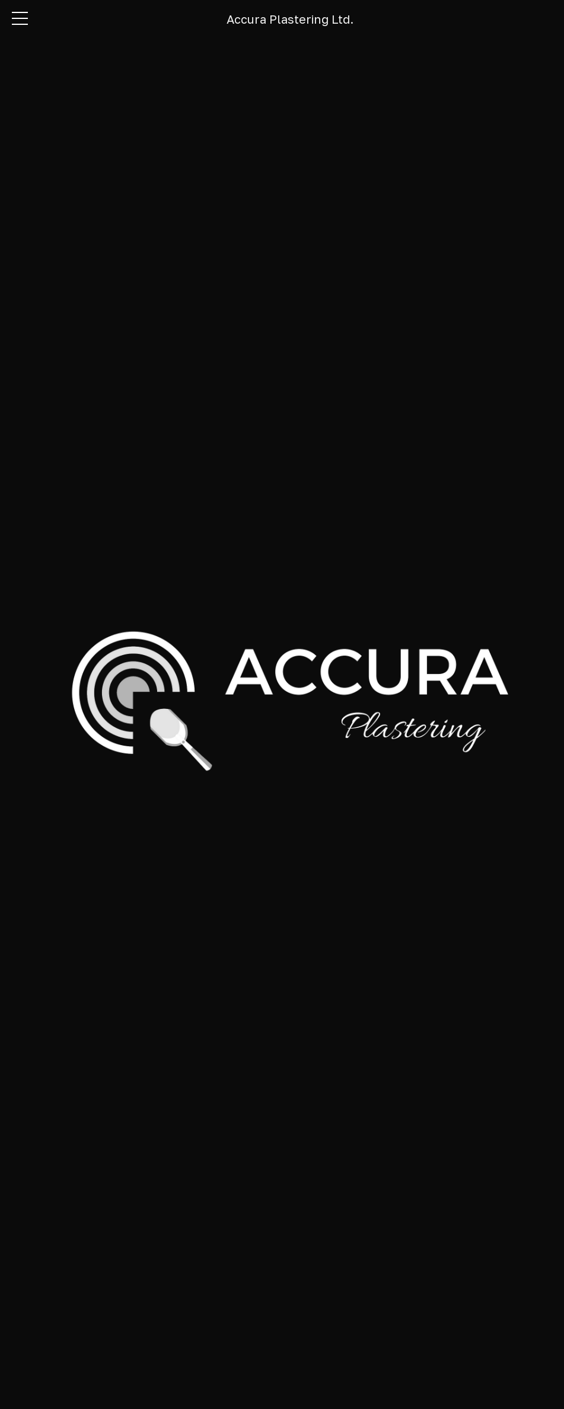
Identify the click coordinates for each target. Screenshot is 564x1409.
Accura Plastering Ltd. (290, 19)
